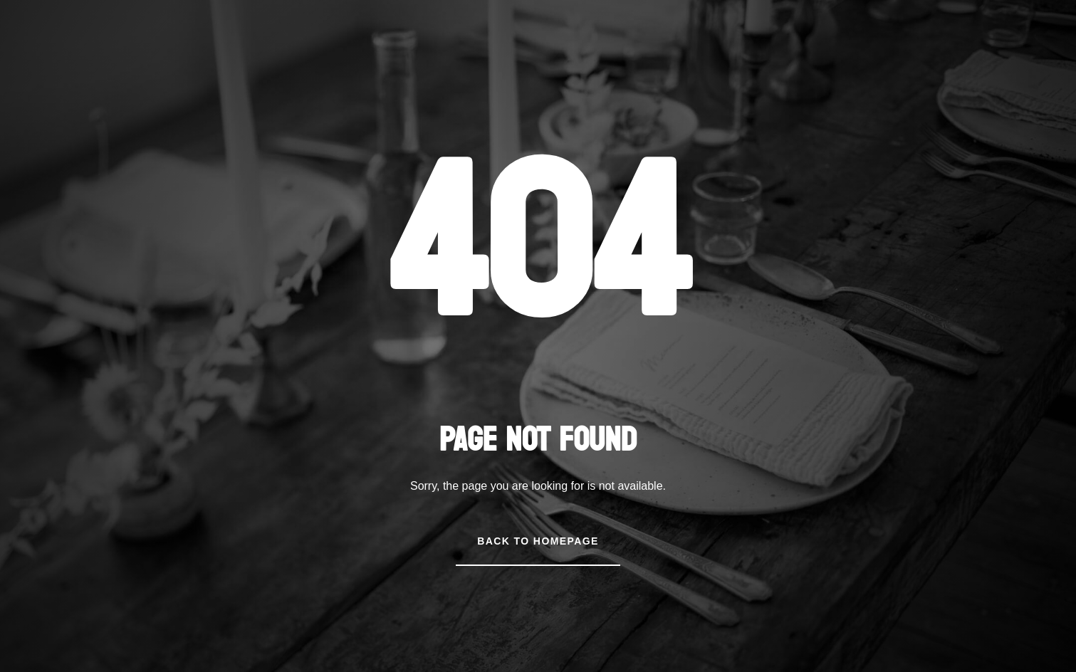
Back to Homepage (537, 541)
